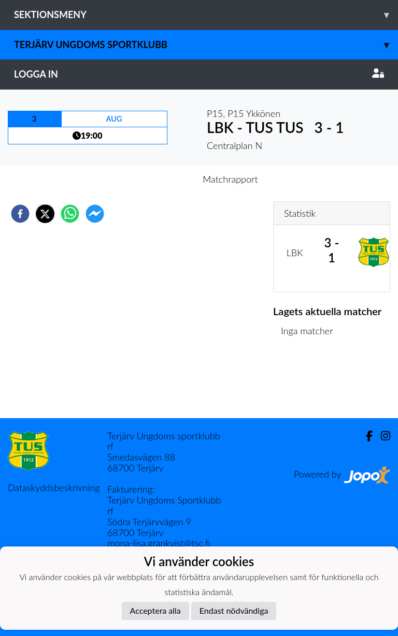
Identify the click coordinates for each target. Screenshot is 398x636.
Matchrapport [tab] (230, 179)
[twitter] (45, 213)
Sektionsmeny (206, 14)
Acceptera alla (155, 610)
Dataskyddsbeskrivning (54, 487)
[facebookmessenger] (95, 213)
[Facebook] (365, 436)
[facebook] (20, 213)
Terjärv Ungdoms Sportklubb (206, 45)
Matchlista (306, 383)
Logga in (199, 74)
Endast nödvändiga (234, 610)
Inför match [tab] (163, 179)
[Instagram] (381, 436)
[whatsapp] (70, 213)
